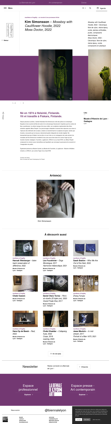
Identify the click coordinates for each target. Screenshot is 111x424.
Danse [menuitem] (83, 2)
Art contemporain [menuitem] (55, 2)
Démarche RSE (53, 422)
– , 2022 (24, 263)
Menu (8, 8)
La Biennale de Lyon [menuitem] (27, 2)
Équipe (21, 417)
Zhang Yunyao (79, 295)
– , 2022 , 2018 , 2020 (55, 335)
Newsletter (22, 420)
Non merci (86, 419)
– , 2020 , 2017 (55, 298)
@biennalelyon (55, 410)
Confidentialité (53, 419)
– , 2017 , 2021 (55, 263)
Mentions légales (54, 420)
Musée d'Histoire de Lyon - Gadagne (96, 120)
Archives (51, 417)
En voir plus (55, 353)
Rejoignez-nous (23, 422)
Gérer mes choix (96, 419)
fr (84, 8)
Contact (21, 419)
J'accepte (79, 419)
